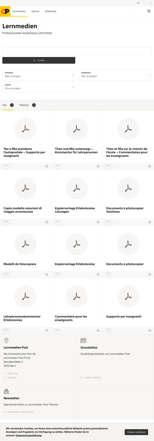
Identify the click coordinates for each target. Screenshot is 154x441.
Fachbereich (86, 73)
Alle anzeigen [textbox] (13, 76)
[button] (136, 432)
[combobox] (38, 75)
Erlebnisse (50, 11)
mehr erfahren (91, 377)
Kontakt (10, 377)
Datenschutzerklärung (28, 435)
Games (35, 11)
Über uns (11, 373)
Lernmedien (19, 11)
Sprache (8, 85)
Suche (38, 60)
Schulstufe (9, 73)
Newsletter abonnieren (18, 412)
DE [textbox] (138, 3)
